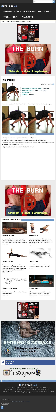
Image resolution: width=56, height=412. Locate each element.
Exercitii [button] (16, 17)
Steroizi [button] (47, 11)
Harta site (28, 402)
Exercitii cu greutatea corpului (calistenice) (15, 21)
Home (3, 21)
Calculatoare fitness (28, 17)
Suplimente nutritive (29, 11)
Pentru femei (6, 17)
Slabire (40, 11)
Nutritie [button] (17, 11)
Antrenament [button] (7, 11)
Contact (22, 402)
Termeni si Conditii (16, 402)
